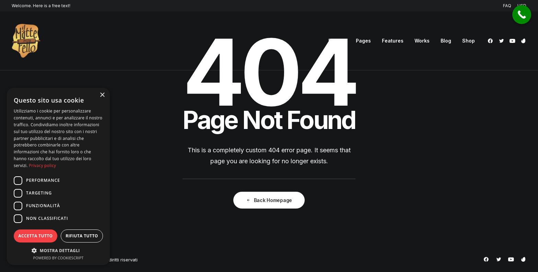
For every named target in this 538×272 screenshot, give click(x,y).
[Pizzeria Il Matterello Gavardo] (26, 41)
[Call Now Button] (521, 14)
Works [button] (422, 41)
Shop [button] (468, 41)
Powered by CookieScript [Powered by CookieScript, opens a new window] (58, 257)
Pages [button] (363, 41)
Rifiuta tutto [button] (82, 236)
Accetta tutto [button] (35, 236)
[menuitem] (508, 5)
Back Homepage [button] (269, 200)
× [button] (102, 95)
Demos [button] (336, 41)
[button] (491, 40)
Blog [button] (446, 41)
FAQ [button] (507, 5)
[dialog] (58, 176)
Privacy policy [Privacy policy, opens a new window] (42, 165)
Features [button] (393, 41)
